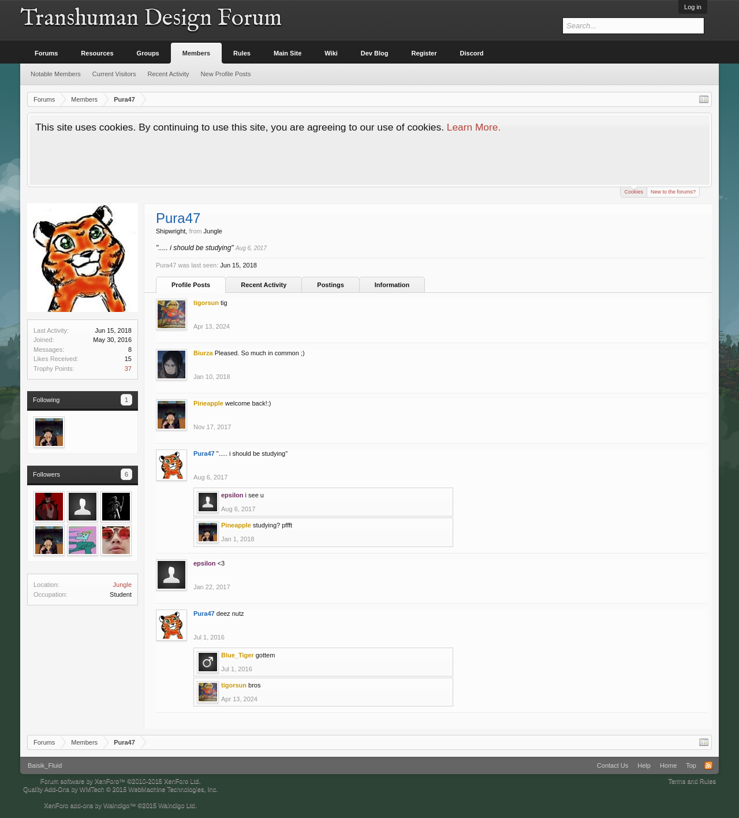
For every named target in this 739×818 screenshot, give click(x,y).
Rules (242, 53)
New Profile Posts (226, 73)
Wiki (331, 53)
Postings (330, 284)
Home (668, 765)
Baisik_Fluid (45, 765)
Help (644, 765)
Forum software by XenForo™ (120, 781)
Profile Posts (190, 284)
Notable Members (56, 73)
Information (392, 284)
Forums (46, 53)
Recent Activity (263, 284)
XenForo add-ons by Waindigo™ (90, 805)
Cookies (633, 191)
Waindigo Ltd (176, 805)
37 (128, 368)
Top (691, 765)
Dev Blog (375, 53)
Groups (148, 53)
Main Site (287, 53)
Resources (97, 53)
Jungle (122, 584)
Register (424, 53)
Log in (692, 6)
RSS (708, 765)
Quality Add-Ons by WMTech (120, 789)
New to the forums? (673, 192)
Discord (472, 53)
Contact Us (612, 765)
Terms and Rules (692, 781)
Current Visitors (114, 73)
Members (196, 53)
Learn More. (474, 127)
